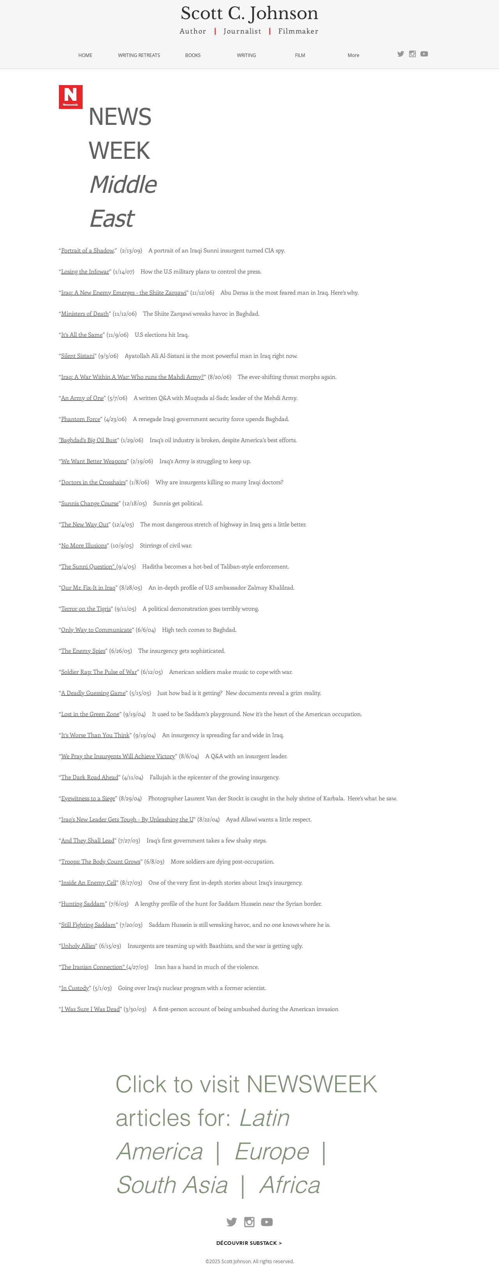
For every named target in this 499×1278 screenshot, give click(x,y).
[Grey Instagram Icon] (412, 54)
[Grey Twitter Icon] (400, 54)
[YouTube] (424, 54)
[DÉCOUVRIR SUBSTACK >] (249, 1243)
